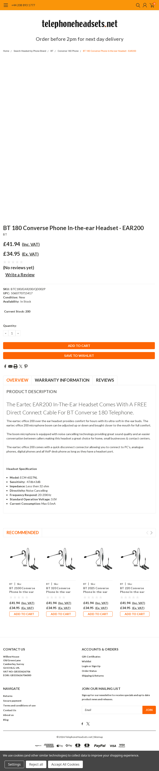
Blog (5, 719)
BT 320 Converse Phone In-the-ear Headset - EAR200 (59, 591)
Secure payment (12, 700)
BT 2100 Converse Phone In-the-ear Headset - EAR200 (22, 591)
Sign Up (96, 666)
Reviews (105, 380)
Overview (17, 380)
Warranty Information (62, 380)
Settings (14, 764)
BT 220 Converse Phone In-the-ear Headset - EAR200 (133, 591)
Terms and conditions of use (19, 705)
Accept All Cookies (65, 764)
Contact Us (9, 710)
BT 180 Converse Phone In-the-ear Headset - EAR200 (109, 51)
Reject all (36, 764)
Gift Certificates (91, 656)
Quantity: (10, 325)
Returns (7, 695)
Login (85, 666)
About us (8, 715)
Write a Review (20, 274)
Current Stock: (17, 311)
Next (151, 532)
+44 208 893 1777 (23, 5)
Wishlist (86, 661)
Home (6, 51)
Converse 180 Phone (68, 51)
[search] (137, 5)
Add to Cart (24, 614)
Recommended (22, 532)
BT (52, 51)
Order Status (89, 670)
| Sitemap (98, 736)
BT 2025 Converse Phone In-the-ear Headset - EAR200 (96, 591)
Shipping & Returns (93, 675)
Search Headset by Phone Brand (30, 51)
